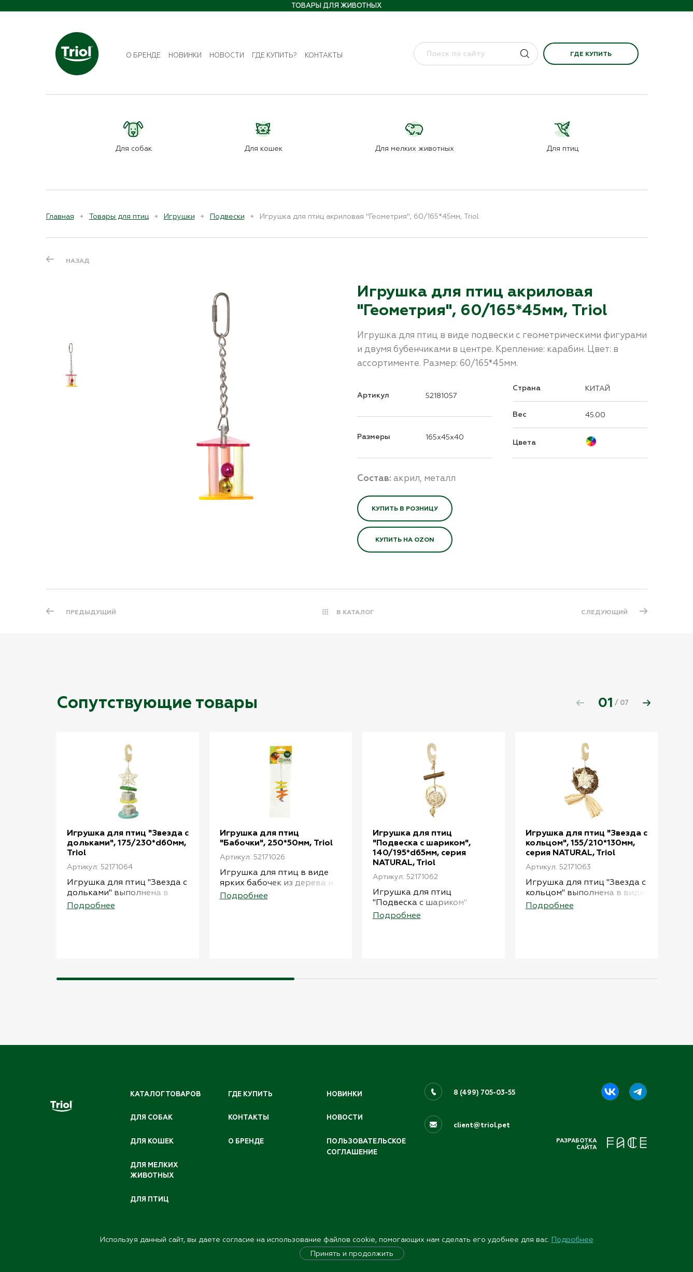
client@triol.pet (482, 1125)
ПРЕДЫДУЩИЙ (91, 612)
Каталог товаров (165, 1094)
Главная (60, 216)
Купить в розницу (405, 508)
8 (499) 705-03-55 (484, 1093)
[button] (647, 703)
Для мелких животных (154, 1170)
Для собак (151, 1117)
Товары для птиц (119, 216)
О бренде (143, 55)
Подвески (227, 216)
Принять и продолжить (351, 1253)
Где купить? (274, 55)
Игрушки (179, 216)
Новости (226, 55)
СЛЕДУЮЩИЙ (604, 612)
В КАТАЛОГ (355, 612)
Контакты (324, 55)
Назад (78, 260)
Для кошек (152, 1141)
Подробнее (572, 1239)
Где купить (591, 54)
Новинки (185, 55)
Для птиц (149, 1199)
